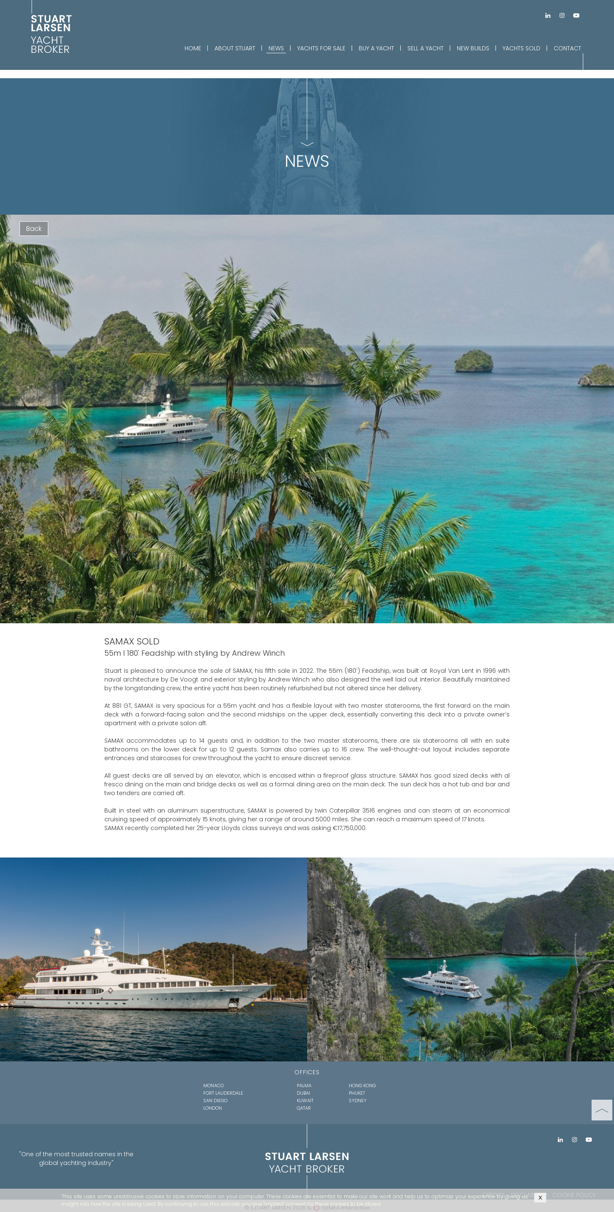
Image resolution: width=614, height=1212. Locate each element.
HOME (193, 48)
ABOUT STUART (235, 48)
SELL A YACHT (425, 48)
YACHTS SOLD (521, 48)
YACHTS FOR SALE (321, 48)
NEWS (276, 48)
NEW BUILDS (473, 48)
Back (34, 228)
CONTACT (567, 48)
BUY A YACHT (376, 48)
